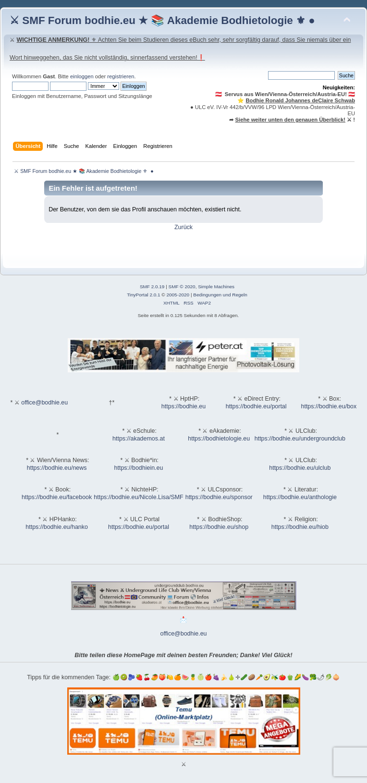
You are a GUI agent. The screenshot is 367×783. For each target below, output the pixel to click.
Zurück (183, 227)
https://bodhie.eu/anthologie (300, 497)
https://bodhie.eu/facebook (57, 497)
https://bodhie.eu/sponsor (219, 497)
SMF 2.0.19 (152, 286)
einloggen (82, 76)
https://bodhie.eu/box (328, 406)
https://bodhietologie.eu (219, 438)
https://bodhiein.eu (138, 468)
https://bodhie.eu (183, 406)
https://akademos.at (138, 438)
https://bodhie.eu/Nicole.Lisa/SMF (138, 497)
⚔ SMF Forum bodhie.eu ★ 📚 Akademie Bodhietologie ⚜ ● (162, 20)
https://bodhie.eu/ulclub (299, 468)
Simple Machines (216, 286)
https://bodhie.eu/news (57, 468)
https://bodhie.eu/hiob (300, 527)
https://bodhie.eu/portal (256, 406)
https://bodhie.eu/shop (218, 527)
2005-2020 (177, 294)
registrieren (120, 76)
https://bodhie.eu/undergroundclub (300, 438)
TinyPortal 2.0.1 (143, 294)
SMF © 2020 (182, 286)
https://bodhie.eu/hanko (56, 527)
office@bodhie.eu (44, 402)
